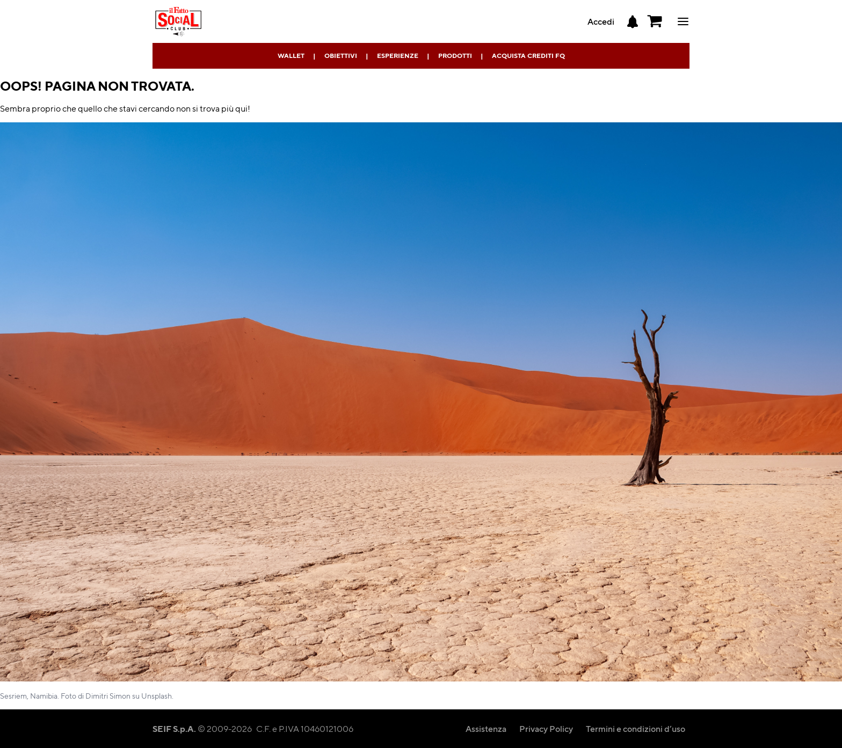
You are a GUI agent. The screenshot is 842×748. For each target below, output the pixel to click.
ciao (683, 21)
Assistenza (486, 728)
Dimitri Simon (107, 695)
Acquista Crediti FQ (528, 56)
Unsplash (156, 695)
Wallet (291, 56)
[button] (655, 21)
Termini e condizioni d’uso (635, 728)
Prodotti (455, 56)
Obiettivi (340, 56)
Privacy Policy (546, 728)
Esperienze (397, 56)
